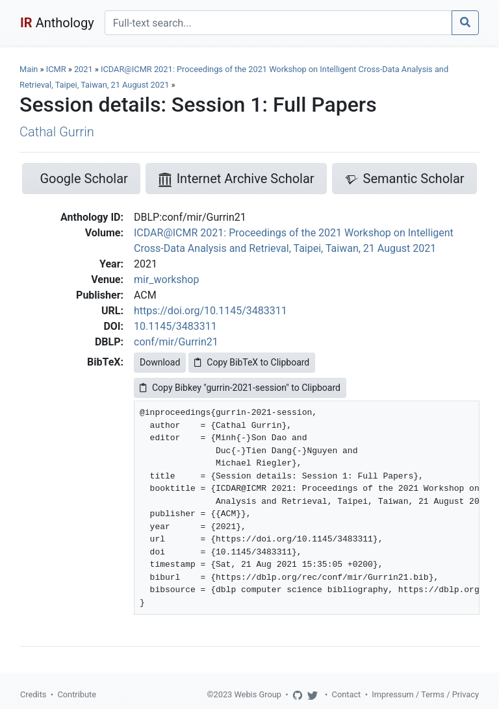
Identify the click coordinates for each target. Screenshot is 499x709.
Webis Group (257, 694)
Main (28, 69)
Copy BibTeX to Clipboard (251, 362)
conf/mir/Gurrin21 (176, 342)
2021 (83, 69)
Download (160, 362)
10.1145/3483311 (175, 326)
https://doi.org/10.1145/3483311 (210, 311)
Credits (33, 694)
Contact (346, 694)
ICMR (56, 69)
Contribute (76, 694)
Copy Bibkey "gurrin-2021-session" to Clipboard (240, 387)
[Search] (278, 22)
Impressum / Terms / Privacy (425, 694)
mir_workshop (166, 279)
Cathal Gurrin (56, 132)
